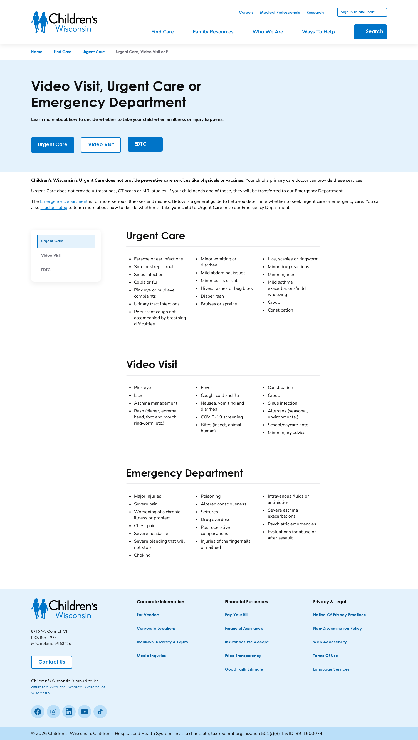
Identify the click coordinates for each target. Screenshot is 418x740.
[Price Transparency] (243, 656)
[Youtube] (84, 711)
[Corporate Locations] (156, 629)
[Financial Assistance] (244, 629)
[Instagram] (53, 711)
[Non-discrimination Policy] (337, 629)
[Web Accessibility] (330, 642)
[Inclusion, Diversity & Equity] (162, 642)
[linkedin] (69, 711)
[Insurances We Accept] (246, 642)
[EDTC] (145, 144)
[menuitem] (66, 241)
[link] (246, 12)
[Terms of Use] (325, 656)
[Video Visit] (101, 145)
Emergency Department (64, 201)
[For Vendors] (148, 615)
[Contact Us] (51, 662)
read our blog (54, 208)
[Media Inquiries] (151, 656)
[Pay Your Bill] (236, 615)
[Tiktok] (100, 711)
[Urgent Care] (52, 145)
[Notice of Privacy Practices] (339, 615)
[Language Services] (331, 669)
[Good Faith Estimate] (244, 669)
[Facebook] (37, 711)
